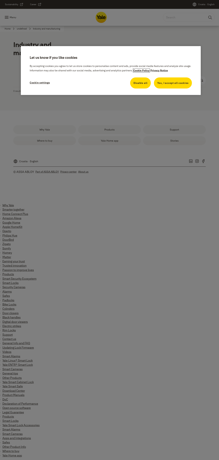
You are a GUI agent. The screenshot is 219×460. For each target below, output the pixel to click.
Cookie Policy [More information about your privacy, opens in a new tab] (141, 70)
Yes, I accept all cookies (173, 83)
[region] (111, 70)
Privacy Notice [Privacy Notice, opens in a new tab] (159, 70)
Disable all (140, 83)
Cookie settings (40, 82)
